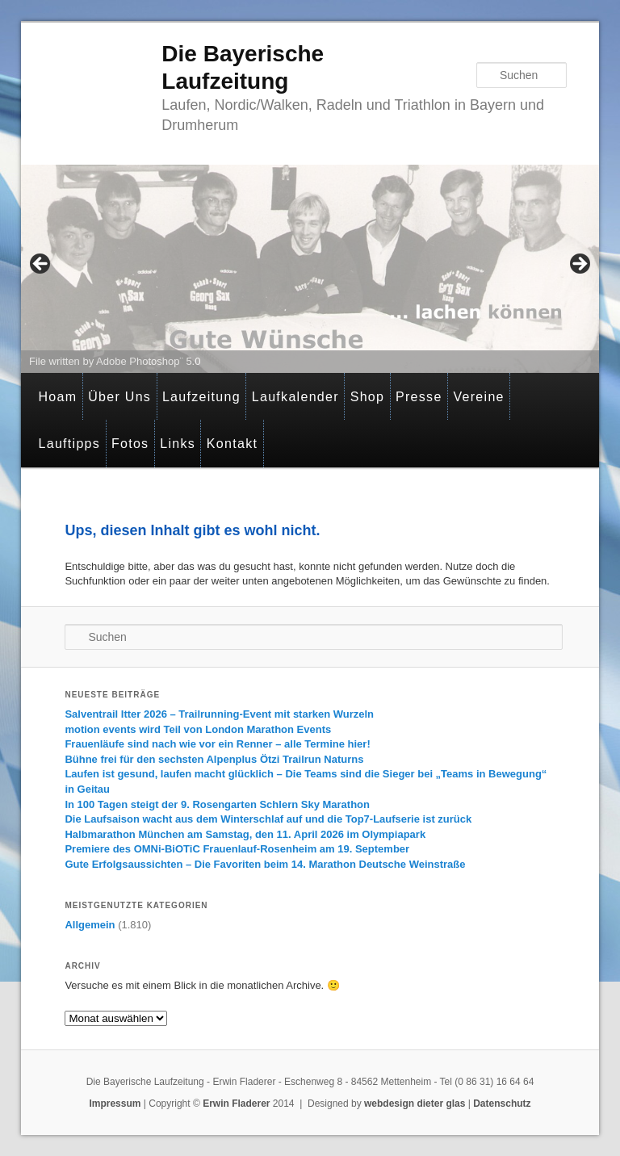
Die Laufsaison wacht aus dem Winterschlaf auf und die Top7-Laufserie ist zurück (268, 819)
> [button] (579, 265)
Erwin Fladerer (236, 1103)
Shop (367, 397)
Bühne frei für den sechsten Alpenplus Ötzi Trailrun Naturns (214, 759)
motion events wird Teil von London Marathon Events (198, 729)
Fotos (130, 443)
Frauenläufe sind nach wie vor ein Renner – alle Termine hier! (217, 744)
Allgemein (90, 925)
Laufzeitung (201, 397)
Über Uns (119, 397)
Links (177, 443)
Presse (419, 397)
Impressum (114, 1103)
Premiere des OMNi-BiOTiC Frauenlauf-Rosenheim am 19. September (237, 849)
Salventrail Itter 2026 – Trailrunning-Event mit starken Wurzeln (219, 714)
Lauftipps (69, 443)
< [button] (41, 265)
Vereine (478, 397)
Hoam (57, 397)
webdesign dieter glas (414, 1103)
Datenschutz (501, 1103)
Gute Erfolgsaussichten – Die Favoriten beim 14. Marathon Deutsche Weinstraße (265, 864)
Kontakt (232, 443)
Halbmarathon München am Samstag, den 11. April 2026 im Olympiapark (245, 834)
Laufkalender (295, 397)
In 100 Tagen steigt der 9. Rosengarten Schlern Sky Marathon (217, 804)
